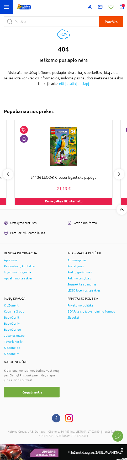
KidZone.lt (11, 305)
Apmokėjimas (76, 260)
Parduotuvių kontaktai (19, 266)
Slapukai (73, 317)
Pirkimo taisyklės (79, 278)
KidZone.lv (11, 354)
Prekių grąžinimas (79, 272)
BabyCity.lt (11, 317)
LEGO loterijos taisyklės (83, 290)
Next (119, 174)
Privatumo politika (80, 305)
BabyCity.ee (12, 329)
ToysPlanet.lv (13, 342)
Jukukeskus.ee (14, 336)
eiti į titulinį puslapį (74, 83)
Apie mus (10, 260)
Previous (8, 174)
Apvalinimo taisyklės (18, 278)
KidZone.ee (12, 348)
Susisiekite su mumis (81, 284)
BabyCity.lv (12, 323)
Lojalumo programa (17, 272)
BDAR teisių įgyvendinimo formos (91, 311)
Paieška (111, 21)
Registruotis (32, 392)
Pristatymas (75, 266)
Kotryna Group (14, 311)
